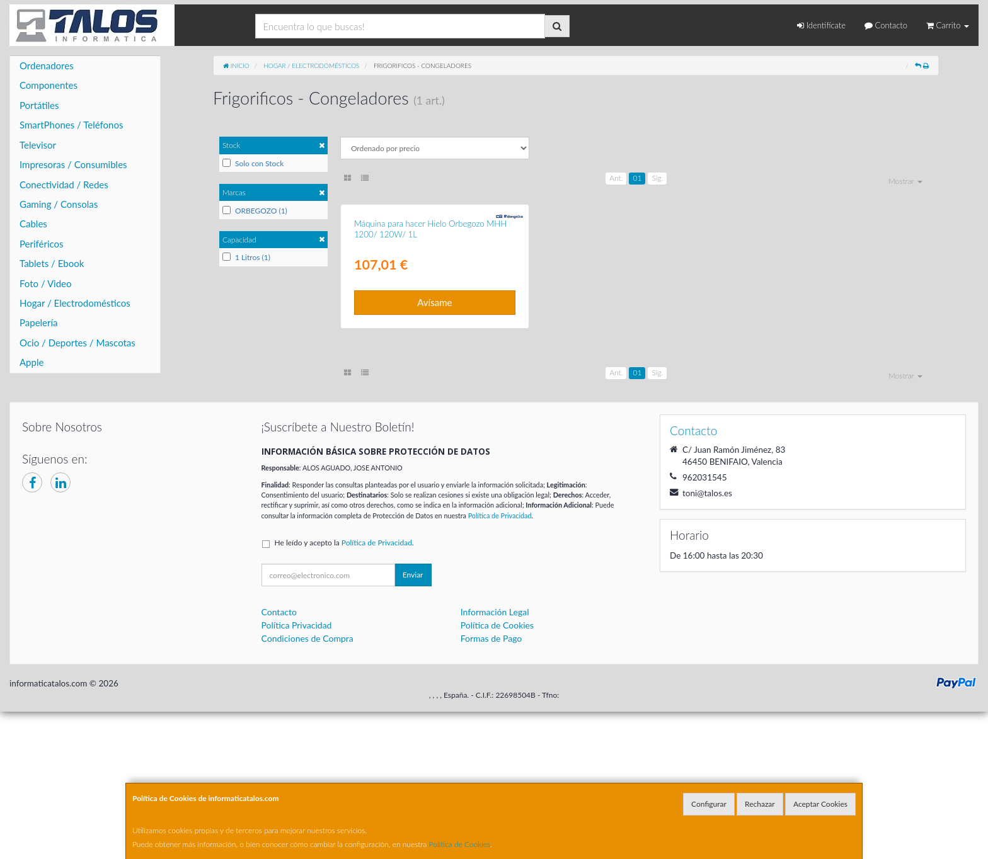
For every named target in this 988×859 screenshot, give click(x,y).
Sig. (657, 178)
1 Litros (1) (246, 257)
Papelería (39, 322)
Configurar (709, 804)
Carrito (947, 25)
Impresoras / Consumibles (73, 164)
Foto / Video (46, 283)
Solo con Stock (253, 163)
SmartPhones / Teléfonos (71, 124)
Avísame (434, 449)
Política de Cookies (460, 844)
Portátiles (39, 105)
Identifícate (821, 25)
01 (637, 178)
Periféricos (42, 243)
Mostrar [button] (905, 181)
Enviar (413, 722)
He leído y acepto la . (344, 690)
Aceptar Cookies (820, 804)
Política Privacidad (296, 772)
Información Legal (495, 759)
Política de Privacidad (500, 662)
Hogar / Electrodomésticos (75, 303)
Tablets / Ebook (52, 263)
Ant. (616, 178)
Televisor (38, 145)
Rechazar (760, 804)
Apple (31, 362)
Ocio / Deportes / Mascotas (77, 342)
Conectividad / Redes (64, 184)
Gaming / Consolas (59, 204)
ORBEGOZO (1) (254, 210)
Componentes (49, 85)
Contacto (885, 25)
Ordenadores (47, 65)
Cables (33, 223)
